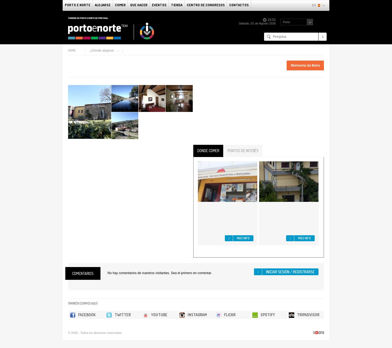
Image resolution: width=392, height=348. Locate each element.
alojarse (103, 5)
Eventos (159, 5)
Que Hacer (139, 5)
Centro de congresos (206, 5)
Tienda (176, 5)
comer (120, 5)
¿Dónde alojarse (102, 50)
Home (72, 50)
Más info (243, 238)
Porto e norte (77, 5)
